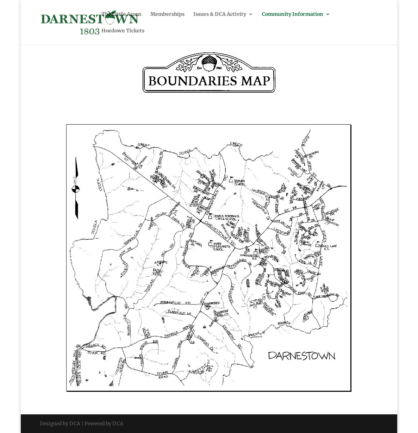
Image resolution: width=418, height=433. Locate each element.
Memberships (167, 14)
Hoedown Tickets (122, 31)
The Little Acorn (121, 14)
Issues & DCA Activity (219, 14)
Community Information (292, 14)
